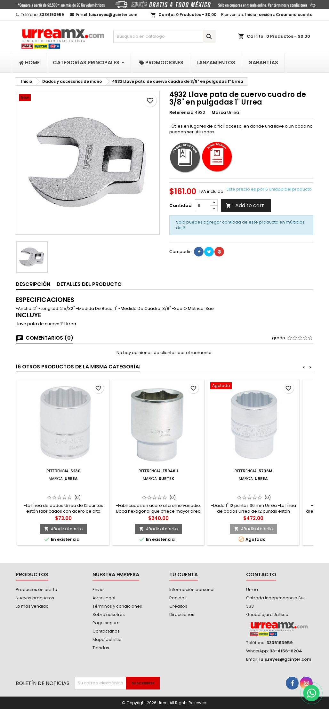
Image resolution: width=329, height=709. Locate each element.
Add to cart (245, 205)
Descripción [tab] (33, 284)
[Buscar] (164, 36)
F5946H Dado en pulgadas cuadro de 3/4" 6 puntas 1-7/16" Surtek (158, 488)
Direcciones (181, 614)
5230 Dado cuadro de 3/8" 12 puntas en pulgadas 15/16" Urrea (63, 488)
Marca (219, 112)
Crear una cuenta (294, 14)
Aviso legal (103, 598)
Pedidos (178, 598)
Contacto (261, 574)
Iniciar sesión (258, 14)
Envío (98, 590)
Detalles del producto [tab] (89, 284)
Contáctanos (106, 631)
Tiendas (100, 648)
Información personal (191, 590)
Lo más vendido (32, 606)
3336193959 (51, 14)
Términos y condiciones (117, 606)
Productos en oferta (36, 590)
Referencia (181, 112)
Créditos (178, 606)
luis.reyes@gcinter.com (113, 14)
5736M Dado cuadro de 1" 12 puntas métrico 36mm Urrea (253, 488)
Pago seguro (106, 623)
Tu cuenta (183, 574)
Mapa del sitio (107, 639)
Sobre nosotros (108, 614)
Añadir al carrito (63, 529)
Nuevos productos (35, 598)
